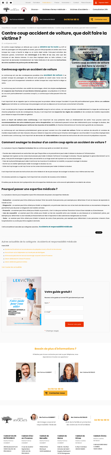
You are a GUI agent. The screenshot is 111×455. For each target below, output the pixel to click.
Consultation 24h (100, 9)
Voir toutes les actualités (12, 267)
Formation (36, 3)
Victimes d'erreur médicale (53, 9)
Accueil (28, 3)
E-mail (48, 312)
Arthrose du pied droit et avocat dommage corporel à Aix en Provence (28, 256)
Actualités (22, 28)
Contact (76, 3)
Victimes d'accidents (79, 9)
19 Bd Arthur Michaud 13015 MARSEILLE (45, 451)
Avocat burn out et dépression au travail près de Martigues (25, 252)
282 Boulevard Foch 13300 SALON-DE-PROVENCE (11, 451)
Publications (46, 3)
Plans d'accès (86, 3)
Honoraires (65, 3)
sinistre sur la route (49, 47)
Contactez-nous (99, 19)
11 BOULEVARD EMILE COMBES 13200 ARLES (100, 449)
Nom (47, 303)
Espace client (101, 2)
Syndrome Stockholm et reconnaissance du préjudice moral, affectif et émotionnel (33, 249)
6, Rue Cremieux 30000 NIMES (81, 450)
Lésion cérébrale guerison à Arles (16, 262)
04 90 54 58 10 (71, 19)
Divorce (34, 9)
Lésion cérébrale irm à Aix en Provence (17, 259)
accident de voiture (53, 75)
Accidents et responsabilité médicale (40, 28)
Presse (57, 3)
